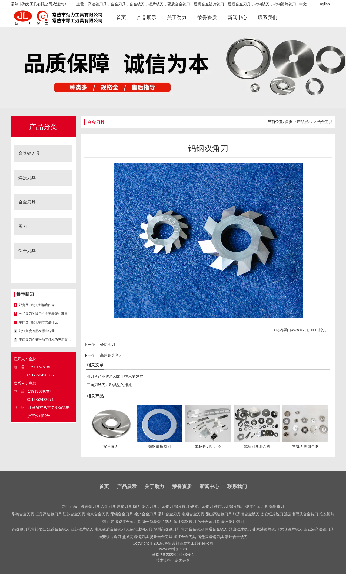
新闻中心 (237, 17)
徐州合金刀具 (145, 514)
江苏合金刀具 (74, 514)
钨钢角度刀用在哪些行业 (37, 331)
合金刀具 (27, 202)
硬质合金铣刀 (201, 506)
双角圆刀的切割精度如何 (37, 305)
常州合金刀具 (169, 514)
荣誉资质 (207, 17)
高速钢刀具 (29, 153)
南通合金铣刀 (216, 529)
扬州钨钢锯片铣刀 (157, 521)
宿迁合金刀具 (208, 521)
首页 (121, 17)
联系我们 (267, 17)
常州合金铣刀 (192, 529)
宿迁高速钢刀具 (210, 537)
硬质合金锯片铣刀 (229, 506)
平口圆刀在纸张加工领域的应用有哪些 (46, 340)
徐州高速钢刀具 (167, 529)
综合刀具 (27, 250)
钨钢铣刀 (276, 506)
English (323, 4)
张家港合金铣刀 (246, 514)
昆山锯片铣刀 (240, 529)
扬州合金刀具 (161, 537)
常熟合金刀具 (23, 514)
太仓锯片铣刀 (272, 514)
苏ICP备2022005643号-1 (173, 554)
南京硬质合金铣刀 (110, 529)
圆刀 (22, 226)
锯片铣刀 (181, 506)
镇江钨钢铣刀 (185, 521)
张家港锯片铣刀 (265, 529)
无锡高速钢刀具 (139, 529)
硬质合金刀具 (256, 506)
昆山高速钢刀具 (218, 514)
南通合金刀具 (193, 514)
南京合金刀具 (97, 514)
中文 (303, 4)
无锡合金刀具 (121, 514)
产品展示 (146, 17)
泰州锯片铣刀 (232, 521)
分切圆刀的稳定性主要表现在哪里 (43, 314)
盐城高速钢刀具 (135, 537)
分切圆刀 (107, 344)
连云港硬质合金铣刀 (301, 514)
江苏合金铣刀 (58, 529)
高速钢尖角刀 (111, 355)
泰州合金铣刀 (236, 537)
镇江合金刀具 (185, 537)
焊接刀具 (27, 177)
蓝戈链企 (182, 560)
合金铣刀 (165, 506)
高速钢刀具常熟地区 (29, 529)
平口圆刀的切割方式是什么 (38, 322)
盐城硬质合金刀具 (126, 521)
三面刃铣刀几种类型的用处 (109, 385)
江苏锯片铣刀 (82, 529)
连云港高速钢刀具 (319, 529)
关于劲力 (177, 17)
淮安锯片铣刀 (109, 537)
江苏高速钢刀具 (48, 514)
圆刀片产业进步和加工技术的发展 (114, 376)
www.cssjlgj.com (304, 330)
